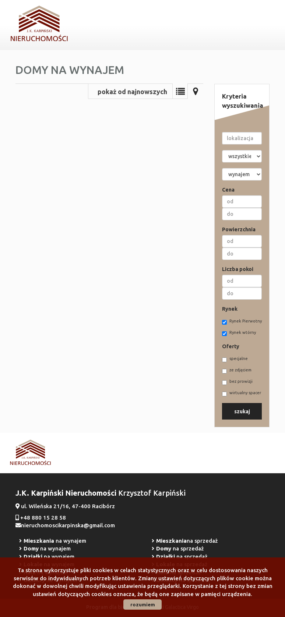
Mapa (195, 91)
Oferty (230, 346)
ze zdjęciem (236, 371)
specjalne (235, 359)
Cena (228, 190)
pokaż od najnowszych (132, 91)
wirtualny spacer (241, 393)
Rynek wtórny (239, 333)
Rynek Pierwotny (242, 322)
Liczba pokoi (237, 269)
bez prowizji (237, 382)
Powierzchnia (239, 229)
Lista (180, 91)
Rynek (230, 309)
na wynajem (55, 541)
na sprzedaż (187, 541)
